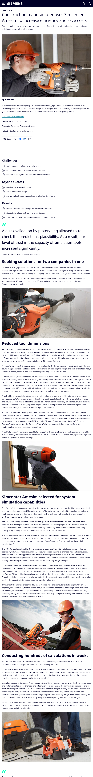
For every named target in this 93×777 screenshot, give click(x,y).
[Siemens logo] (15, 3)
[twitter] (14, 139)
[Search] (83, 3)
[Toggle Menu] (3, 3)
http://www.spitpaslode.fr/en (13, 116)
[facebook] (19, 139)
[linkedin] (24, 139)
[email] (29, 139)
